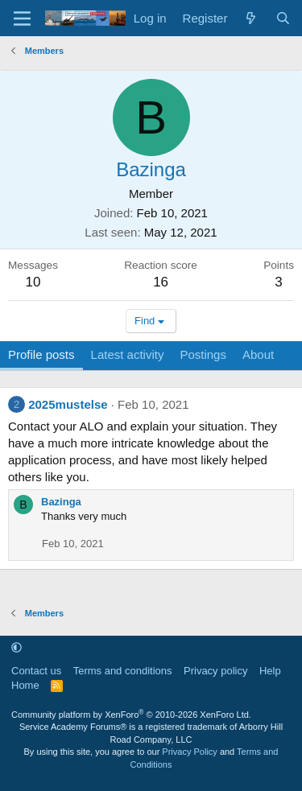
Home (25, 685)
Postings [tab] (203, 354)
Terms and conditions (122, 671)
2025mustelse (67, 404)
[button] (16, 647)
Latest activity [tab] (127, 354)
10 (33, 282)
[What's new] (251, 18)
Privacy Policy (189, 751)
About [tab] (258, 354)
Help (270, 671)
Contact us (36, 671)
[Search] (283, 18)
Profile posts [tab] (41, 354)
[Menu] (22, 18)
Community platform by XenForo (131, 714)
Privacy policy (215, 671)
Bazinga (61, 502)
